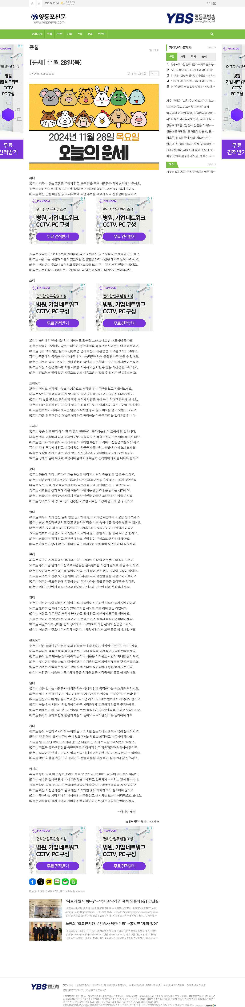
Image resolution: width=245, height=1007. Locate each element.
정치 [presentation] (193, 56)
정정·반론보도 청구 (196, 985)
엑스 (40, 881)
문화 (90, 34)
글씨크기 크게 (151, 73)
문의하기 (102, 990)
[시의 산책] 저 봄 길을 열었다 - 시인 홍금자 (193, 86)
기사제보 (90, 990)
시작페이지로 (32, 3)
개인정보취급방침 (117, 985)
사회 (69, 34)
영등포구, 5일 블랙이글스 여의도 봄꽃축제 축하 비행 (193, 64)
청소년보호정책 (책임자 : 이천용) (145, 985)
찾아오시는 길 (99, 985)
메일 (134, 74)
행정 (59, 34)
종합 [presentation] (171, 56)
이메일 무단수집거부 (174, 985)
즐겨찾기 (39, 3)
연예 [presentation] (204, 56)
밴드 (73, 881)
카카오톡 (49, 881)
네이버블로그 (57, 881)
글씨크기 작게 (156, 73)
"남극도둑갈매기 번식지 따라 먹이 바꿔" (192, 70)
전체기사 (37, 34)
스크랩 (145, 74)
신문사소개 (68, 985)
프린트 (140, 74)
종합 (49, 34)
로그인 (209, 3)
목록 (128, 74)
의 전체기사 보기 (141, 821)
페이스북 (32, 881)
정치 (80, 34)
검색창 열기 (212, 34)
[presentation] (213, 57)
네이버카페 (65, 881)
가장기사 (180, 47)
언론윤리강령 (82, 985)
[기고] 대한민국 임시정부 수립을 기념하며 (193, 75)
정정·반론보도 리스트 (73, 990)
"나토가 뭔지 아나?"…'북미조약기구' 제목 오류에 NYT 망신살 (193, 81)
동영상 (101, 34)
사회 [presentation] (182, 56)
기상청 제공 (70, 4)
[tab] (171, 57)
